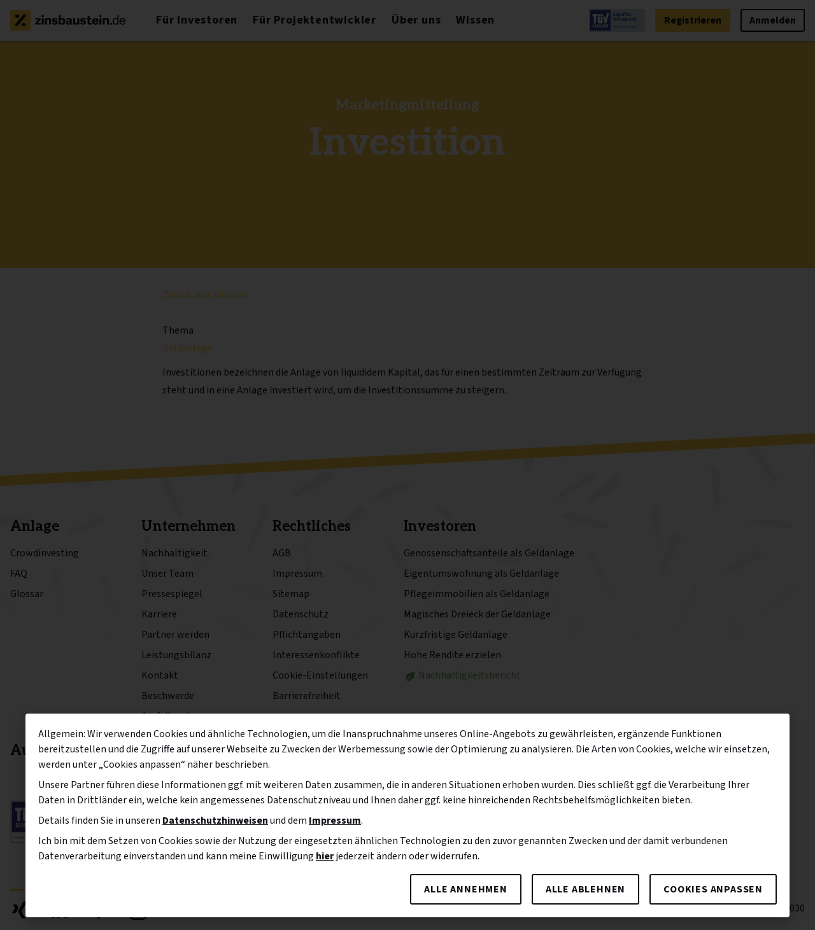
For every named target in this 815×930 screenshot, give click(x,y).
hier (325, 856)
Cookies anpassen (713, 889)
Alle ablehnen (585, 889)
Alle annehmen (465, 889)
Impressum (335, 821)
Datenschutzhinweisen (215, 821)
